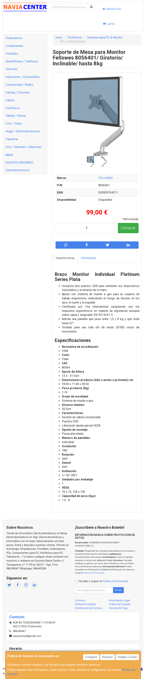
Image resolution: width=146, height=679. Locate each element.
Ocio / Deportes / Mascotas (23, 147)
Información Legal (119, 600)
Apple (9, 154)
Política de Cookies (119, 604)
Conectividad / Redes (19, 84)
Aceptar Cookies (127, 657)
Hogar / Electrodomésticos (23, 131)
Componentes (14, 46)
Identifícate (112, 9)
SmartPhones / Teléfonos (22, 61)
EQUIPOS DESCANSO (19, 162)
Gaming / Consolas (18, 92)
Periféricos (13, 108)
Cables (10, 100)
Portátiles (12, 53)
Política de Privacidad (93, 573)
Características (65, 258)
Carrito (109, 24)
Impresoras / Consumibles (23, 77)
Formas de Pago (118, 608)
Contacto (80, 600)
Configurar (91, 657)
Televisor (11, 69)
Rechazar (107, 657)
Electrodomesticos (18, 170)
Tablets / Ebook (16, 115)
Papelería (12, 139)
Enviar (118, 590)
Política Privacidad (85, 604)
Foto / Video (14, 123)
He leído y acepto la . (103, 581)
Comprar (128, 228)
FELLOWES (105, 178)
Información (88, 258)
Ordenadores (14, 38)
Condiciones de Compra (88, 608)
